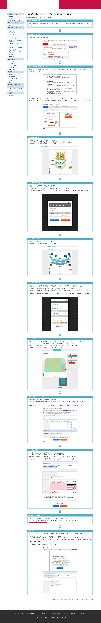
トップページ (83, 1)
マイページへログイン (72, 6)
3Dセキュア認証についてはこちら (38, 522)
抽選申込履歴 (81, 6)
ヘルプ (77, 1)
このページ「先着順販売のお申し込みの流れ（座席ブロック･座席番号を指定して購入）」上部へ (69, 599)
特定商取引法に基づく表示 (54, 613)
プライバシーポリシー (20, 613)
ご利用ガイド (70, 1)
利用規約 (43, 613)
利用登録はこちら (84, 3)
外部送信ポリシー (33, 613)
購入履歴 (87, 6)
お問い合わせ (82, 613)
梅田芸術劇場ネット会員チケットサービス (33, 4)
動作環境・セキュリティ (70, 613)
